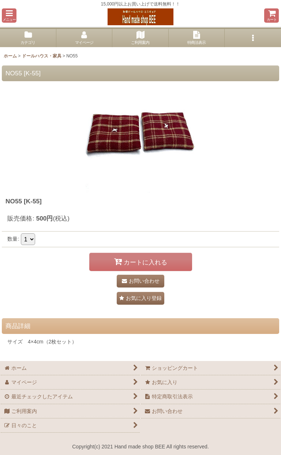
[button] (9, 15)
